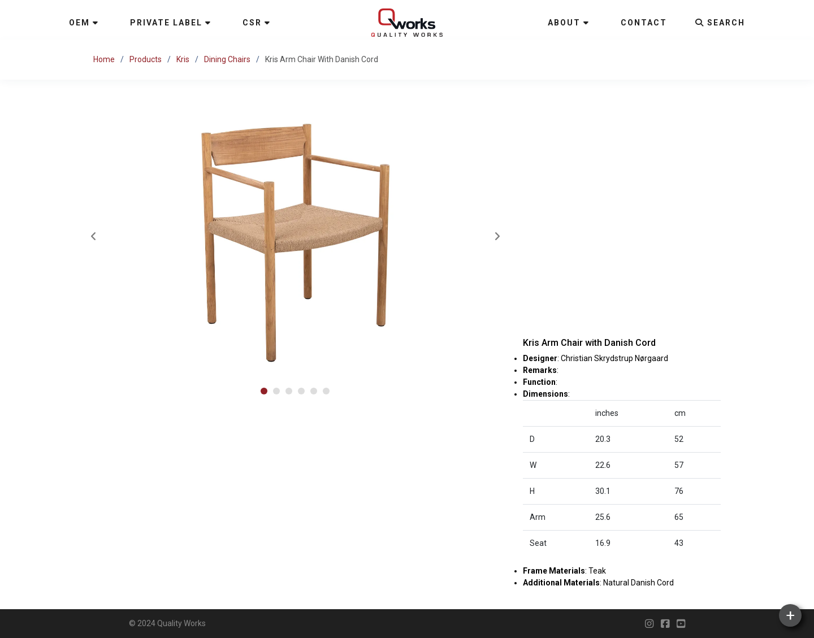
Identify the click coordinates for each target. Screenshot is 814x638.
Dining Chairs (227, 59)
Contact (644, 22)
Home (104, 59)
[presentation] (93, 237)
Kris (182, 59)
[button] (264, 391)
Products (145, 59)
